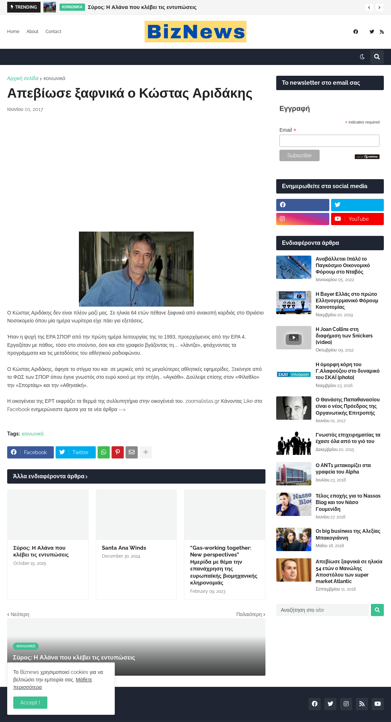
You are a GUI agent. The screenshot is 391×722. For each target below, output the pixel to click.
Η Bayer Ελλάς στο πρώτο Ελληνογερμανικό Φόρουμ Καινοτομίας (347, 300)
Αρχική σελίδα (22, 78)
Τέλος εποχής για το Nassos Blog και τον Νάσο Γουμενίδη (348, 502)
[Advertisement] (136, 172)
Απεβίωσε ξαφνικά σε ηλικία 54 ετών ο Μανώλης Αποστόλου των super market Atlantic (349, 571)
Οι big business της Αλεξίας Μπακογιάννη (348, 534)
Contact (53, 31)
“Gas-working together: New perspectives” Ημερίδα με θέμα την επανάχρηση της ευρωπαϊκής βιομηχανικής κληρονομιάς (223, 565)
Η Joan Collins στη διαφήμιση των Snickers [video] (344, 335)
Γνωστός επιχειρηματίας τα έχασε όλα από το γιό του (348, 438)
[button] (369, 7)
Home (13, 31)
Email (287, 130)
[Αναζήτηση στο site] (322, 610)
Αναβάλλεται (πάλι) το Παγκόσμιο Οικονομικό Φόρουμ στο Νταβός (343, 265)
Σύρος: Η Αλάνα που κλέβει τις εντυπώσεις (142, 7)
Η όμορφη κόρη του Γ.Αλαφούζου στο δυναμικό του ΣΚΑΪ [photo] (348, 371)
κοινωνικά (54, 78)
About (32, 31)
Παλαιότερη (249, 614)
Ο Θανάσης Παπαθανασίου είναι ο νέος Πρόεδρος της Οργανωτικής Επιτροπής (348, 406)
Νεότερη (20, 614)
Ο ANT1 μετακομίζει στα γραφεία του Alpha (343, 468)
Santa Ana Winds (124, 548)
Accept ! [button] (30, 702)
